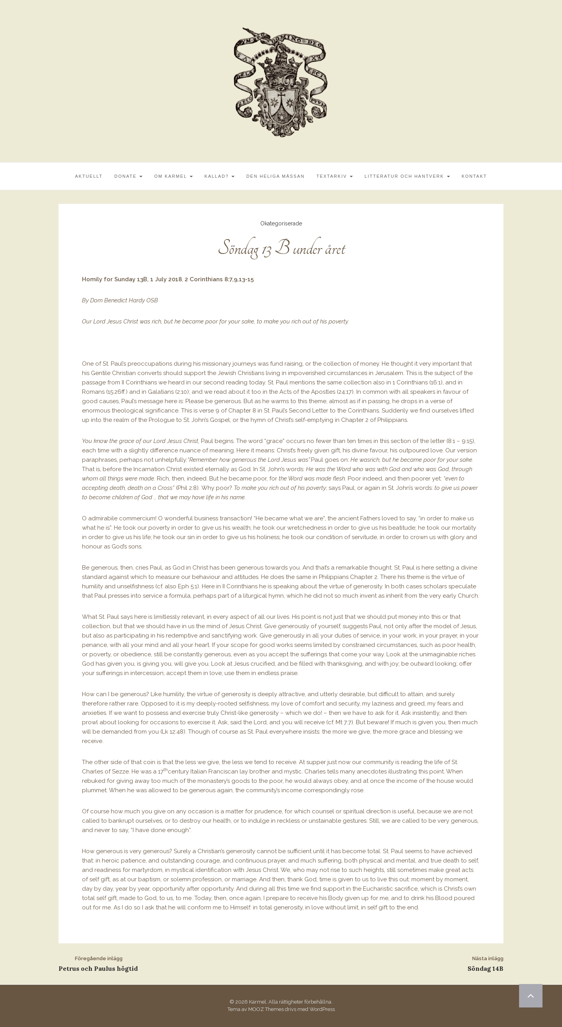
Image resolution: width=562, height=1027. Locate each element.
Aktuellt (89, 176)
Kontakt (474, 176)
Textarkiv (335, 176)
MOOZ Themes (266, 1009)
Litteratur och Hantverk (407, 176)
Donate (128, 176)
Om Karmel (173, 176)
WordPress (322, 1009)
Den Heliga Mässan (275, 176)
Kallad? (220, 176)
